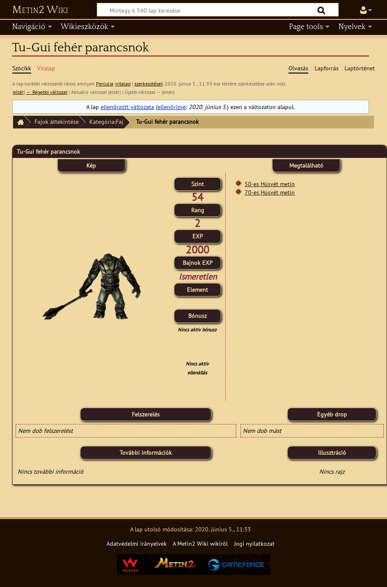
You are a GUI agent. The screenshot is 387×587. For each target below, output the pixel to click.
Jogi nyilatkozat (254, 543)
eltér (18, 92)
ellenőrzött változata (127, 107)
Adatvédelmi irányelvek (137, 543)
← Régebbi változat (46, 92)
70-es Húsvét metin (270, 192)
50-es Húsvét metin (270, 184)
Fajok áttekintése (57, 121)
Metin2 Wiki (40, 10)
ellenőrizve (171, 107)
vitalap (123, 83)
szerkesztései (148, 83)
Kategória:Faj (106, 121)
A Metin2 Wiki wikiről (200, 543)
